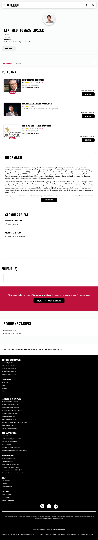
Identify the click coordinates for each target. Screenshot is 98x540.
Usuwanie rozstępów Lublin (10, 422)
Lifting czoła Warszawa (8, 452)
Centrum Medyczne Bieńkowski (36, 119)
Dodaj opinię (8, 39)
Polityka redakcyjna (73, 528)
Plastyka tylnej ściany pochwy (10, 461)
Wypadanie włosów (7, 430)
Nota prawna (61, 528)
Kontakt (88, 88)
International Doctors (8, 494)
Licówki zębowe (6, 439)
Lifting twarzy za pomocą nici (10, 458)
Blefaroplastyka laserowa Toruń (12, 327)
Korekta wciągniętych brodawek (11, 433)
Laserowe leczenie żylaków (10, 436)
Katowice (4, 385)
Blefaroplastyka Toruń (9, 324)
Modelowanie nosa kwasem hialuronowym (14, 444)
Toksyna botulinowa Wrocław (10, 401)
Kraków (4, 379)
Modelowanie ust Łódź (8, 410)
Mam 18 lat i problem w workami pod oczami (14, 467)
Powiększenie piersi (7, 455)
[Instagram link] (42, 501)
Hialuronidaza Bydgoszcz (9, 419)
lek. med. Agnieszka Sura (9, 366)
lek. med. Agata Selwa (8, 357)
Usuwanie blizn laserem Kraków (11, 399)
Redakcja (4, 478)
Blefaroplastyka (13, 218)
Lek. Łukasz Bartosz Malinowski (37, 97)
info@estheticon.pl (59, 523)
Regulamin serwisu (26, 528)
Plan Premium (6, 491)
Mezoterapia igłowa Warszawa (11, 396)
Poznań (4, 388)
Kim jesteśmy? (6, 475)
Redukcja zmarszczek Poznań (10, 407)
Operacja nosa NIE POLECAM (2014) (12, 464)
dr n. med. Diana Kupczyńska (10, 360)
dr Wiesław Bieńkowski (33, 74)
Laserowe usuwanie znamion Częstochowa (14, 416)
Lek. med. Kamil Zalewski (9, 363)
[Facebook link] (49, 501)
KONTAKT (8, 48)
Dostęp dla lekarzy (7, 488)
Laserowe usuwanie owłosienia (11, 441)
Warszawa (5, 376)
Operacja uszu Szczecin (9, 413)
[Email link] (56, 501)
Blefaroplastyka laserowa (16, 230)
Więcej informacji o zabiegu (49, 295)
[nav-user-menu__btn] (93, 5)
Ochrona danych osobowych (10, 528)
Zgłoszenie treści (7, 480)
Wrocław (4, 382)
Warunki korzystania (87, 528)
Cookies (35, 528)
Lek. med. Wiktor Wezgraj (9, 368)
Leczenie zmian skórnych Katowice (12, 404)
